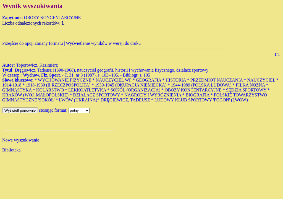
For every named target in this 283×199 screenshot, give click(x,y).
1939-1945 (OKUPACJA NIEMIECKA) (131, 85)
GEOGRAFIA (148, 80)
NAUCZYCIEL (261, 80)
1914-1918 (11, 85)
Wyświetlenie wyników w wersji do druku (103, 43)
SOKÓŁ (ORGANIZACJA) (135, 90)
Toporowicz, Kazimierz (37, 65)
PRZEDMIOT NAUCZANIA (216, 80)
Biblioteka (11, 150)
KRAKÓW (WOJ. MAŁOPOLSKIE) (35, 95)
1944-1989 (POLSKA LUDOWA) (201, 85)
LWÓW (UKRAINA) (78, 100)
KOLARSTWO (50, 90)
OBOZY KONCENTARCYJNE (193, 90)
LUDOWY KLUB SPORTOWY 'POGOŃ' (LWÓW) (201, 100)
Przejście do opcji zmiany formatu (32, 43)
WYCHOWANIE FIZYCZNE (64, 80)
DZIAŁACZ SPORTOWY (96, 95)
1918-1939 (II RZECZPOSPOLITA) (58, 85)
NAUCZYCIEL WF (113, 80)
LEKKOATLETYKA (87, 90)
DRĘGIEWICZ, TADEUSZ (125, 100)
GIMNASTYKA (17, 90)
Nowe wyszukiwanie (20, 140)
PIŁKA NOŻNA (250, 85)
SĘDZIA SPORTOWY (246, 90)
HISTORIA (176, 80)
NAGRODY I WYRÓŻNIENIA (152, 95)
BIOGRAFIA (197, 95)
